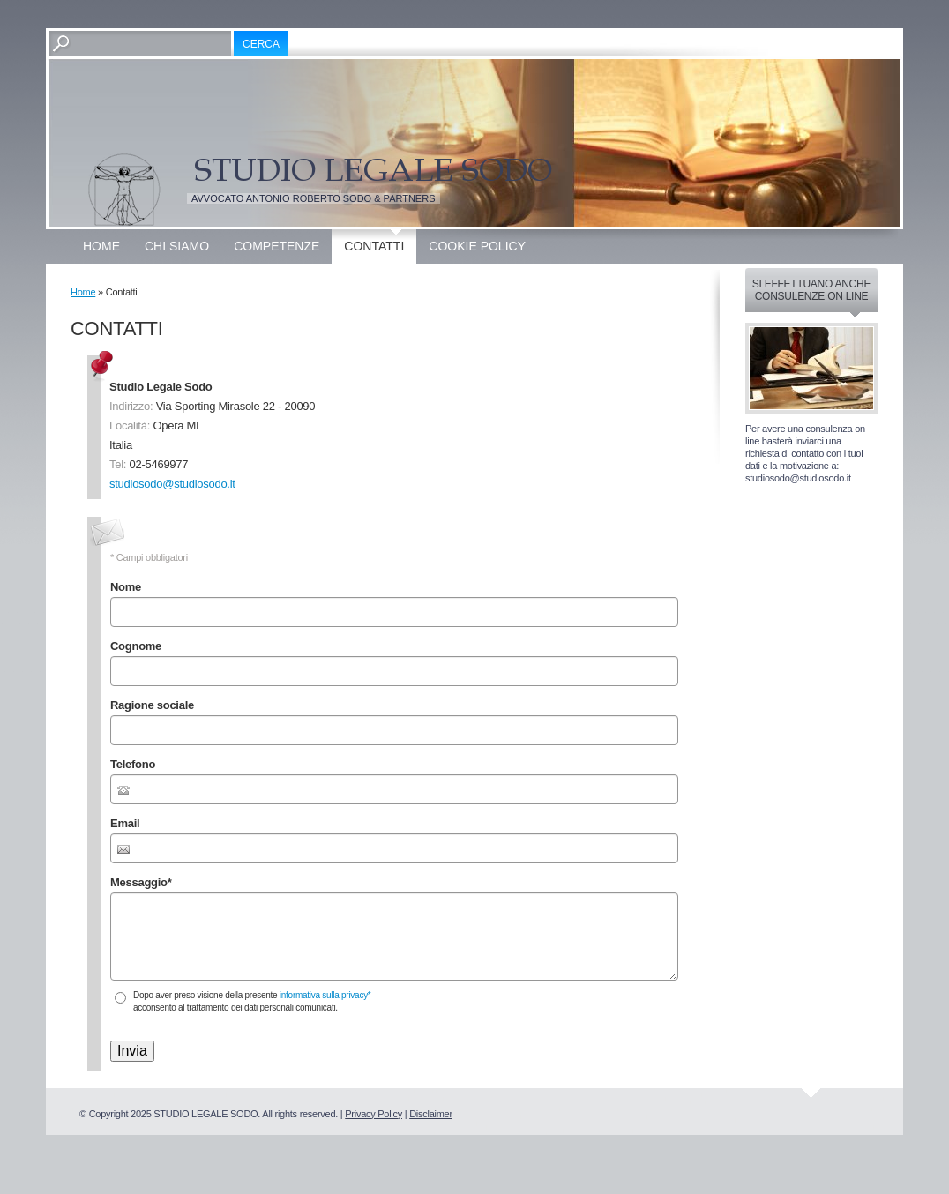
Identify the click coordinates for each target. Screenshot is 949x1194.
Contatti (374, 246)
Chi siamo (177, 246)
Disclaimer (430, 1113)
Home (101, 246)
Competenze (276, 246)
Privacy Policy (373, 1113)
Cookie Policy (477, 246)
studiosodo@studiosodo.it (172, 483)
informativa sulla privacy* (325, 995)
